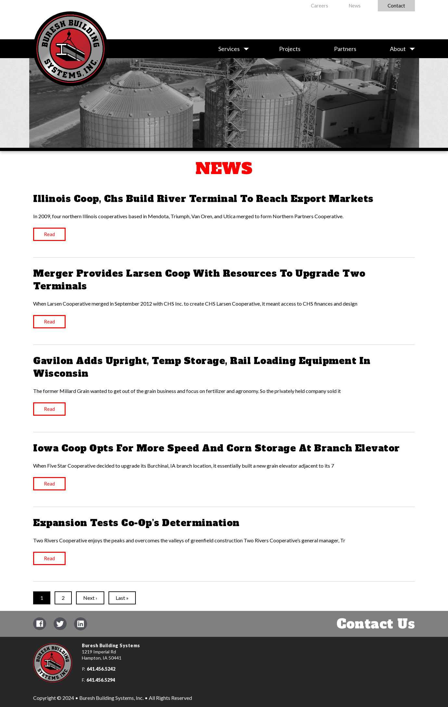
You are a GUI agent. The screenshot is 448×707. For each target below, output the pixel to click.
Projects (290, 48)
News (355, 5)
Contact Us (376, 624)
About (398, 48)
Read (49, 234)
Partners (345, 48)
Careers (319, 5)
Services (229, 48)
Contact (396, 5)
